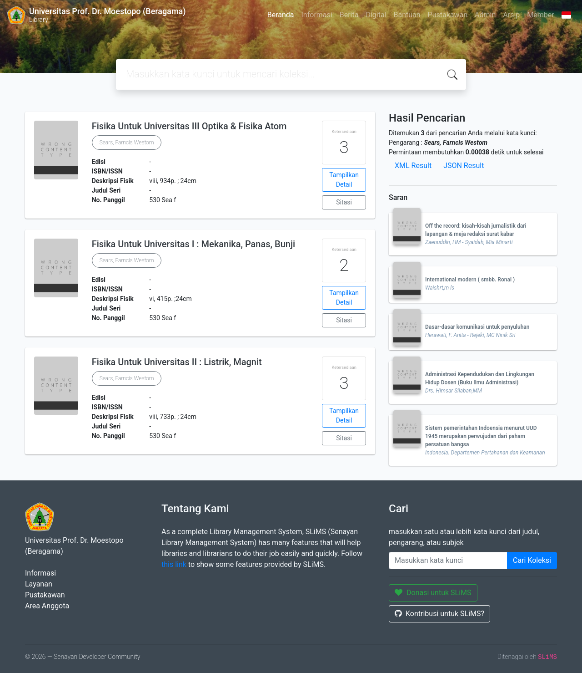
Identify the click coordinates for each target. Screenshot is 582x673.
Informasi (316, 14)
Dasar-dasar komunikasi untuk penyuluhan (477, 327)
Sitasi (344, 202)
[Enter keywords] (448, 560)
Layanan (38, 584)
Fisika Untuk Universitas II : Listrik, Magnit (177, 362)
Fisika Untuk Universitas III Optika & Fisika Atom (189, 126)
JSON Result (463, 165)
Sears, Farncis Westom (127, 142)
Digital (376, 14)
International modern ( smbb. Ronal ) (470, 279)
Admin (485, 14)
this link (173, 564)
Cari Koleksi (532, 560)
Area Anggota (47, 606)
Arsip (511, 14)
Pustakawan (447, 14)
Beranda (280, 14)
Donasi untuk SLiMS (433, 592)
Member (540, 14)
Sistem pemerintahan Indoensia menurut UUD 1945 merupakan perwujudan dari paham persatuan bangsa (481, 436)
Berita (349, 14)
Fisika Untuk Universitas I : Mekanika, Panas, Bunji (193, 244)
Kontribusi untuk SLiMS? (439, 613)
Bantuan (406, 14)
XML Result (413, 165)
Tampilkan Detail (344, 179)
